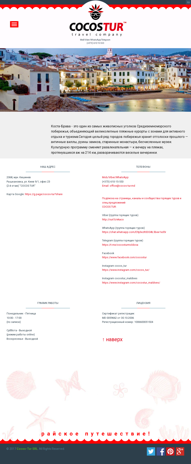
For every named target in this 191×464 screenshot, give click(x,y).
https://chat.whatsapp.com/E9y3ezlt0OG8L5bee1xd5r (134, 232)
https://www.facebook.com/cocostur (124, 257)
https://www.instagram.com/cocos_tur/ (125, 269)
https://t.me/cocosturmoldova (120, 244)
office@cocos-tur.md (122, 185)
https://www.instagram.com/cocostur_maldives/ (131, 282)
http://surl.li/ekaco (113, 219)
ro (188, 2)
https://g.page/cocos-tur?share (43, 194)
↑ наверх (112, 339)
